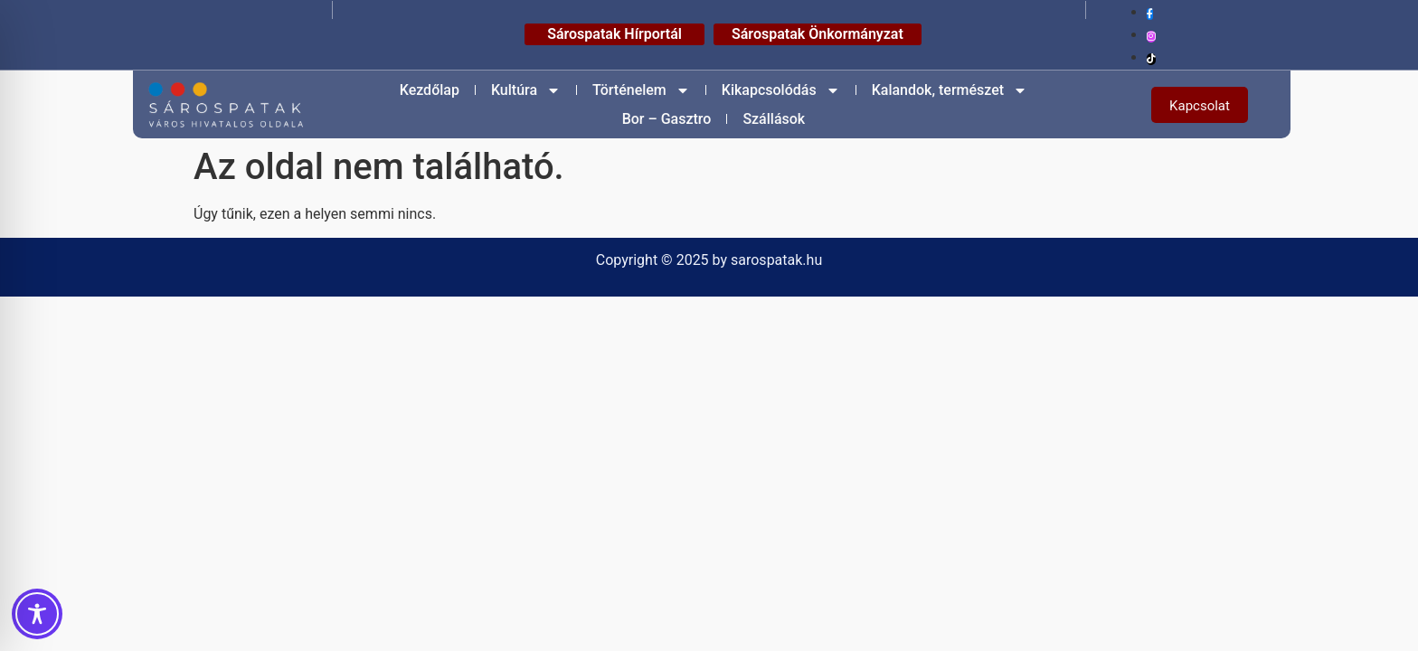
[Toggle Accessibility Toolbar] (37, 613)
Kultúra (526, 90)
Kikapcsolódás (781, 90)
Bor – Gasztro (667, 118)
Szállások (773, 118)
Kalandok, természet (949, 90)
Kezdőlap (429, 90)
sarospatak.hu (776, 260)
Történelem (641, 90)
